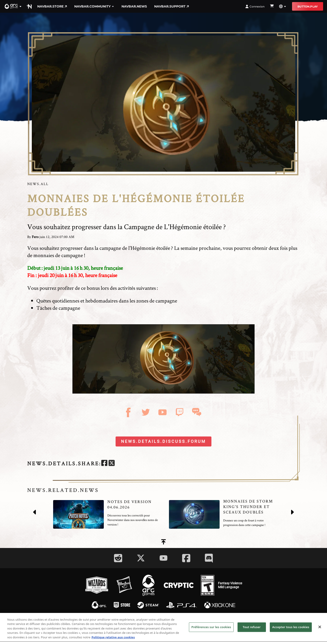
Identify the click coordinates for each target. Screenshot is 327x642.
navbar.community (94, 6)
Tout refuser (252, 630)
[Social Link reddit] (118, 558)
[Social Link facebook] (186, 558)
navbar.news (134, 6)
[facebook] (104, 463)
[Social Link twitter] (141, 558)
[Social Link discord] (209, 558)
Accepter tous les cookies (290, 630)
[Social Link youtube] (163, 558)
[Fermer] (320, 630)
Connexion (255, 6)
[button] (13, 6)
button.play (307, 6)
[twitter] (112, 463)
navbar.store (52, 6)
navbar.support (171, 6)
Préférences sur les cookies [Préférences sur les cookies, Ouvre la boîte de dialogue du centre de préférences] (211, 630)
